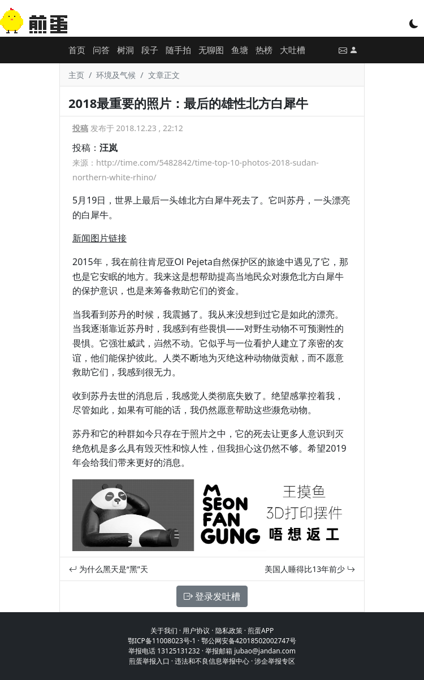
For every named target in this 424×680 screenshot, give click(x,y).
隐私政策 (229, 630)
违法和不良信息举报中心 (212, 661)
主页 (76, 75)
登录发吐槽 (212, 596)
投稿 (80, 128)
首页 (76, 49)
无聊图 (211, 49)
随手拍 (178, 49)
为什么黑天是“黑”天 (108, 569)
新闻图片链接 (99, 238)
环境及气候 (116, 75)
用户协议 (196, 630)
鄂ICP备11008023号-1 (162, 641)
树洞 (125, 49)
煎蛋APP (261, 630)
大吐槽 (292, 49)
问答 (101, 49)
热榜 (264, 49)
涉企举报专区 (274, 661)
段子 (149, 49)
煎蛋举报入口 (149, 661)
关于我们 (164, 630)
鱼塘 (239, 49)
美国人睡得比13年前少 (310, 569)
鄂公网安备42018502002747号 (248, 641)
